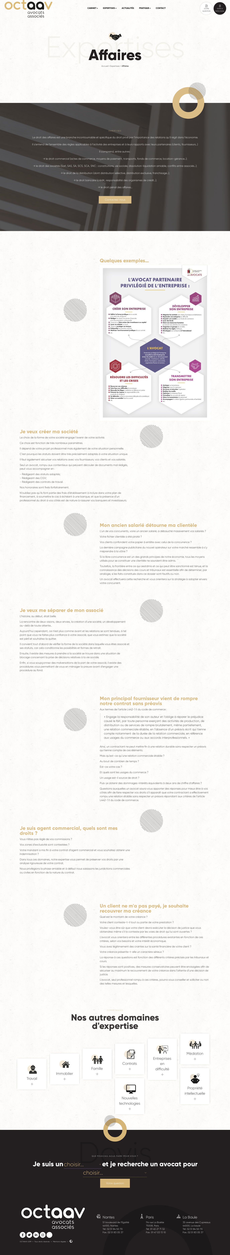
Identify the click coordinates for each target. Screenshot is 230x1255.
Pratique (145, 8)
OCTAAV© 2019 (25, 1241)
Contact (161, 8)
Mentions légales (59, 1241)
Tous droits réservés (42, 1241)
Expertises (110, 8)
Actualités (128, 8)
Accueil (104, 66)
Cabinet (92, 8)
